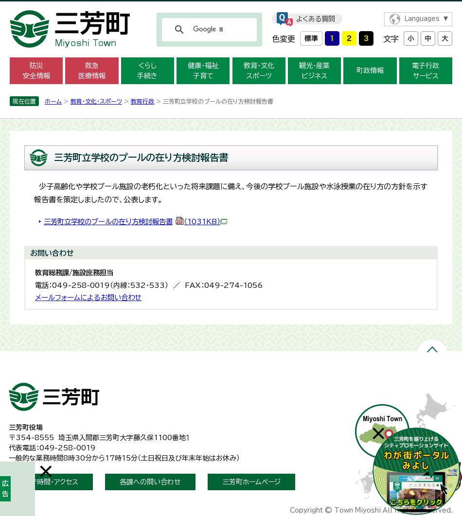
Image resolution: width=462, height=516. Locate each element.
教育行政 (142, 101)
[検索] (208, 30)
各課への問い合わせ (150, 482)
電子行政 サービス (425, 70)
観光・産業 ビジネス (314, 70)
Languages (422, 19)
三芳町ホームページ (251, 482)
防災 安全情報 (36, 70)
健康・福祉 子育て (203, 70)
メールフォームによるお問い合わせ (88, 297)
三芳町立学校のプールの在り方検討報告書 (135, 221)
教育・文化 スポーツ (259, 70)
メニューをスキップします (231, 6)
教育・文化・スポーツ (96, 101)
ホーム (53, 101)
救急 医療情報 (92, 70)
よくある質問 (315, 19)
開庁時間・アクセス (50, 482)
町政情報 (370, 70)
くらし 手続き (147, 70)
